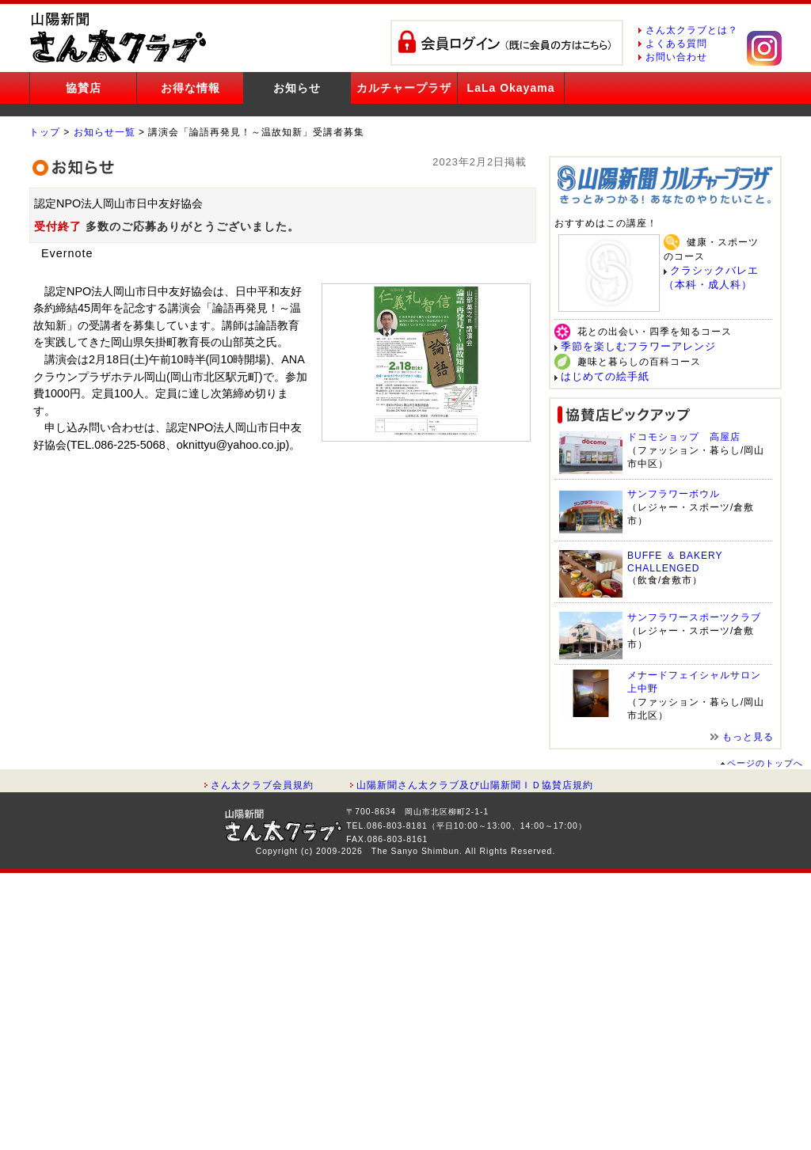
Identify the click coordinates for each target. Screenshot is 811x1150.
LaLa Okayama (511, 88)
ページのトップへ (765, 763)
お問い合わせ (676, 57)
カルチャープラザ (403, 88)
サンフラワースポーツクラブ (694, 617)
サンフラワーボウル (673, 493)
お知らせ (297, 88)
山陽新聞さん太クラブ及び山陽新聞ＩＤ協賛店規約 (474, 785)
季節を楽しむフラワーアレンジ (638, 346)
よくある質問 (676, 43)
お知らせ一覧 (104, 132)
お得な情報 (190, 88)
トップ (44, 132)
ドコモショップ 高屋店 (684, 436)
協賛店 (83, 88)
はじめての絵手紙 (605, 376)
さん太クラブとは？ (691, 30)
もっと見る (748, 736)
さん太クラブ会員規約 (262, 785)
